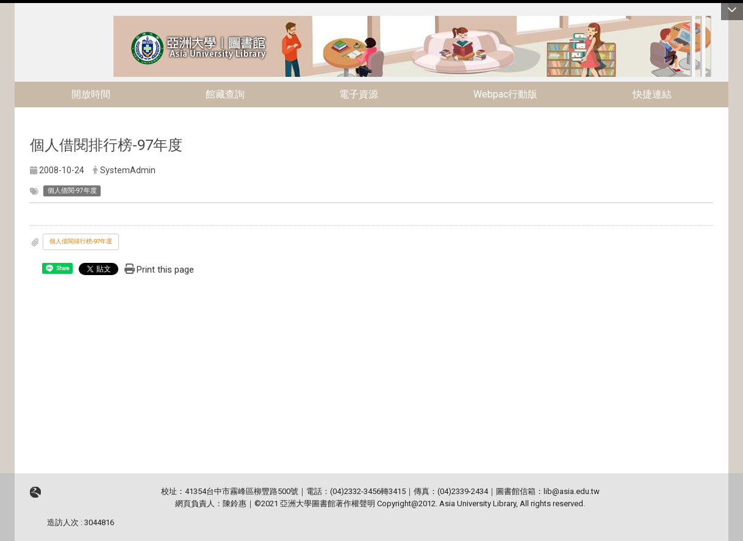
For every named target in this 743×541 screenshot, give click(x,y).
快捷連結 (652, 94)
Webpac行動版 (505, 94)
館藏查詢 (225, 94)
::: (107, 21)
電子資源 (358, 94)
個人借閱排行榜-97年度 (80, 241)
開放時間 (90, 94)
